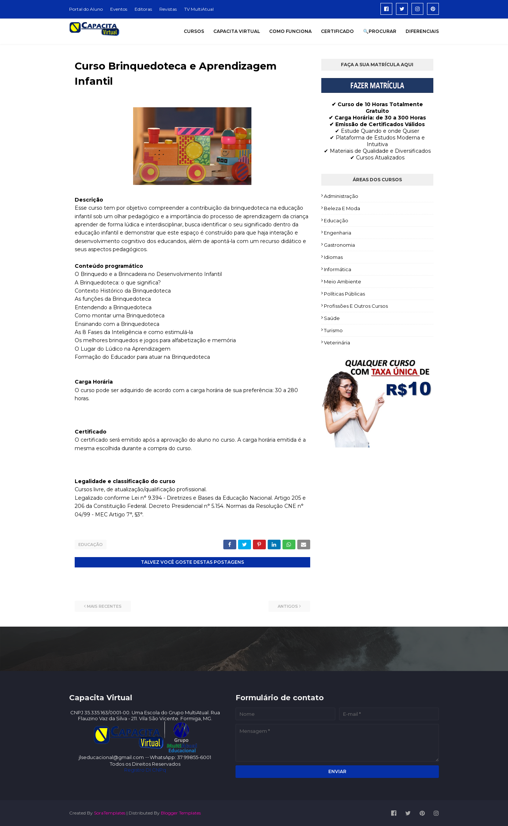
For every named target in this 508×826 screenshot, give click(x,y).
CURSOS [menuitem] (194, 31)
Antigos (288, 605)
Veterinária (337, 342)
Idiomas (333, 257)
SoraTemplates (109, 812)
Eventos (118, 9)
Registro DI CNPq (145, 769)
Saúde (332, 318)
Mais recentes (104, 605)
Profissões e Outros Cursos (356, 306)
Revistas (168, 9)
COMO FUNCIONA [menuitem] (290, 31)
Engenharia (337, 233)
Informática (337, 269)
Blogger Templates (181, 812)
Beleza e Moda (342, 208)
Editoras (143, 9)
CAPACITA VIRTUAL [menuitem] (236, 31)
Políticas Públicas (344, 294)
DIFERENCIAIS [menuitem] (422, 31)
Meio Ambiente (342, 281)
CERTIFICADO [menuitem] (337, 31)
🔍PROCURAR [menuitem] (379, 31)
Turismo (333, 330)
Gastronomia (339, 245)
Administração (341, 196)
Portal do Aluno (86, 9)
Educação (90, 544)
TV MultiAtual (199, 9)
